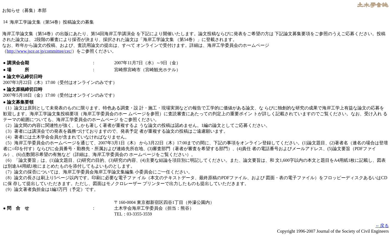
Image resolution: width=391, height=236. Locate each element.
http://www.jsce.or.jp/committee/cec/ (39, 51)
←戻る (382, 225)
